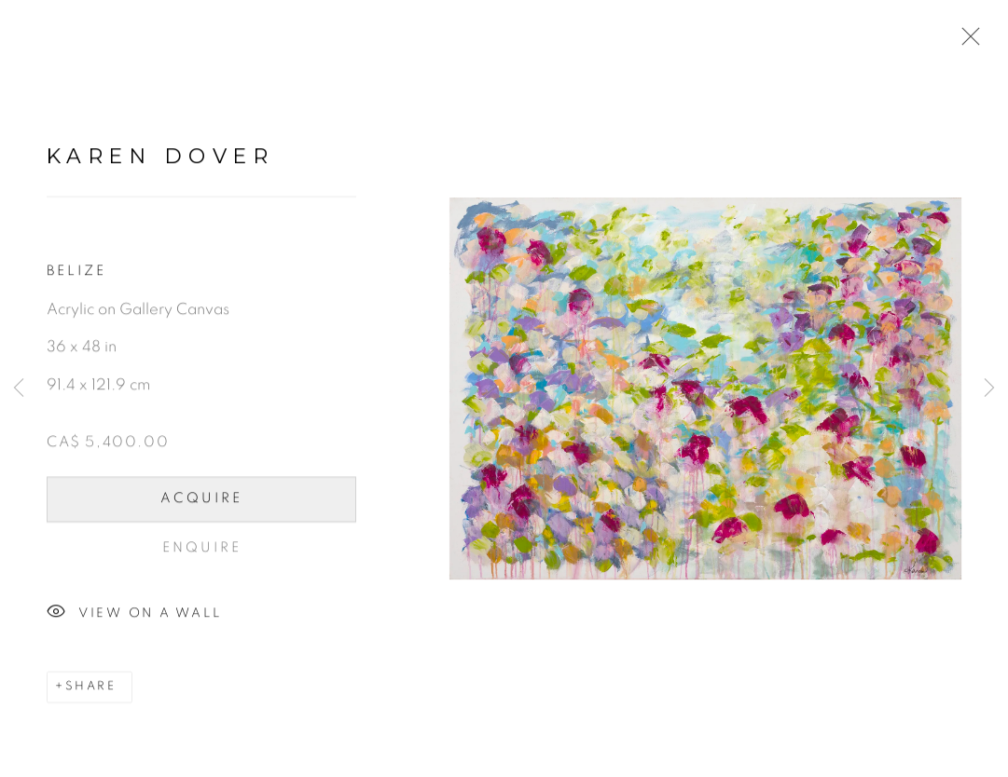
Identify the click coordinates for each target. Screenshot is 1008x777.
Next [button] (989, 388)
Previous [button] (18, 388)
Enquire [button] (202, 552)
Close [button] (966, 42)
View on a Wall (134, 618)
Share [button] (91, 692)
